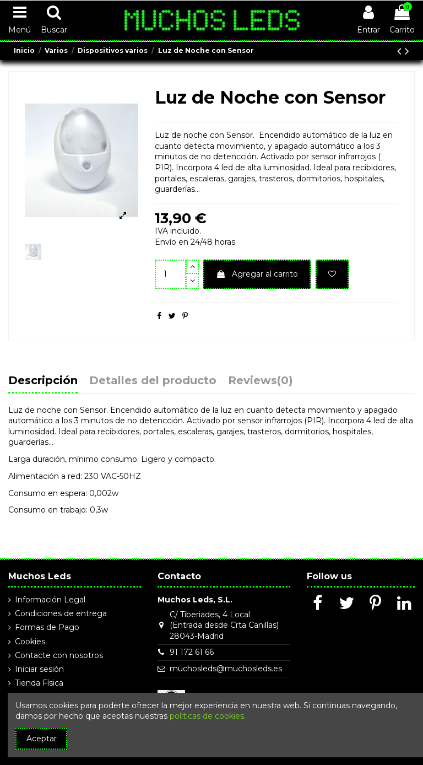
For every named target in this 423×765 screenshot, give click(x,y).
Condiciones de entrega (61, 613)
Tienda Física (39, 683)
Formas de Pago (47, 627)
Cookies (30, 642)
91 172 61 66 (192, 652)
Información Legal (50, 600)
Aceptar (41, 739)
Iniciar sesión (39, 669)
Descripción (43, 381)
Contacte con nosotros (59, 655)
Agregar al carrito (257, 274)
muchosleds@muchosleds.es (226, 669)
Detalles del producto (152, 381)
